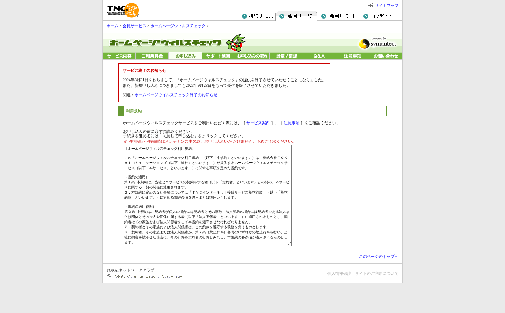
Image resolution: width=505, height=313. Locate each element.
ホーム (112, 26)
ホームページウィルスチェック (178, 26)
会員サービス (134, 26)
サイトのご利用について (376, 303)
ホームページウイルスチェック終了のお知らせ (176, 95)
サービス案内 (258, 123)
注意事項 (291, 123)
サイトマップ (386, 5)
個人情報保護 (339, 303)
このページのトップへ (378, 286)
